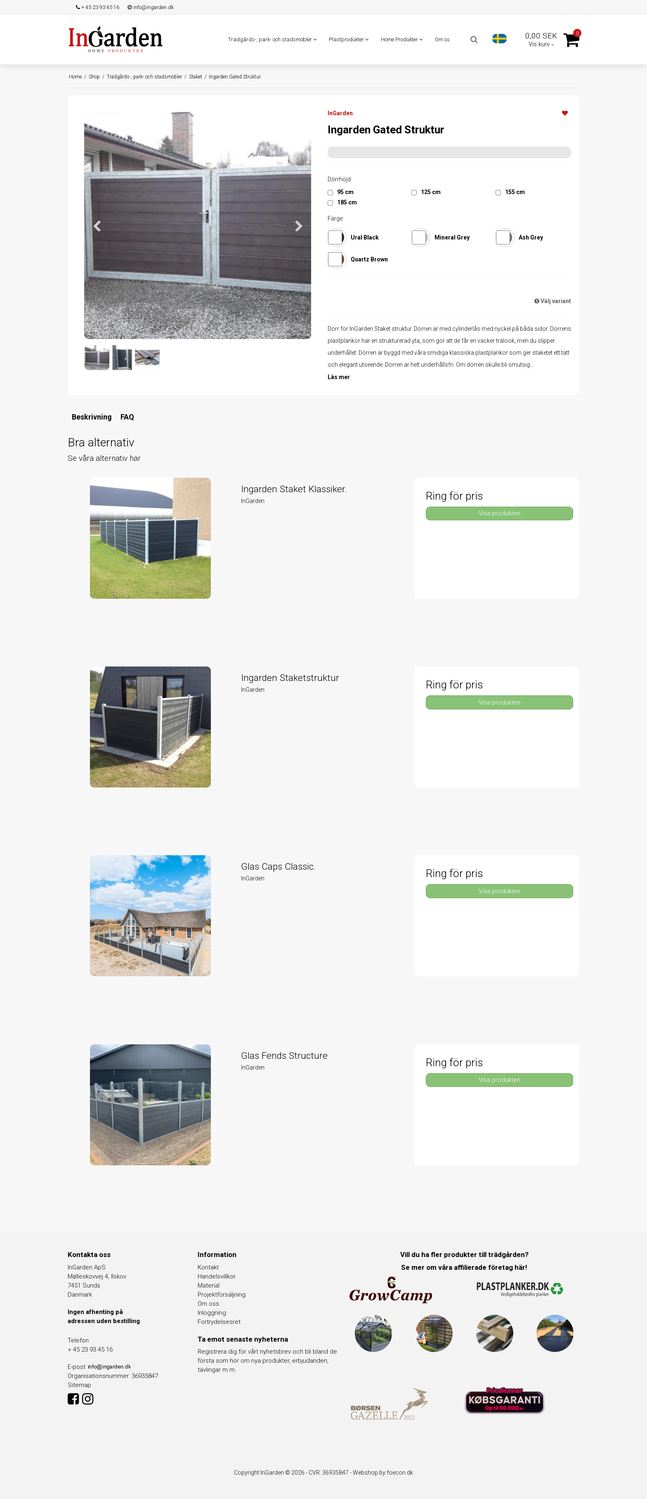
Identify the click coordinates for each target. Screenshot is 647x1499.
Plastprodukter (348, 39)
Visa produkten (499, 513)
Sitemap (79, 1385)
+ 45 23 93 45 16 (97, 7)
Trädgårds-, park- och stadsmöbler (272, 39)
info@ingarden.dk (151, 7)
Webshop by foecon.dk (383, 1472)
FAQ (127, 417)
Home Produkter (402, 39)
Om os (442, 39)
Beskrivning (92, 417)
